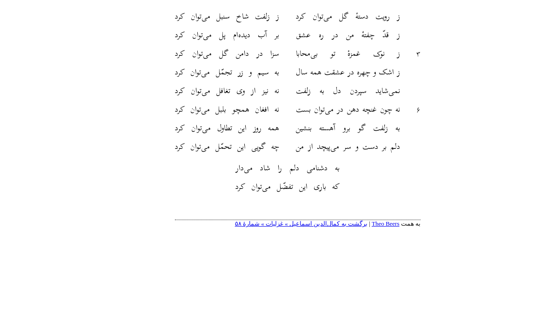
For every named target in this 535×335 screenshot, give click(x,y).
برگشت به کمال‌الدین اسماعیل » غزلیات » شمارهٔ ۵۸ (271, 223)
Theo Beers (355, 223)
